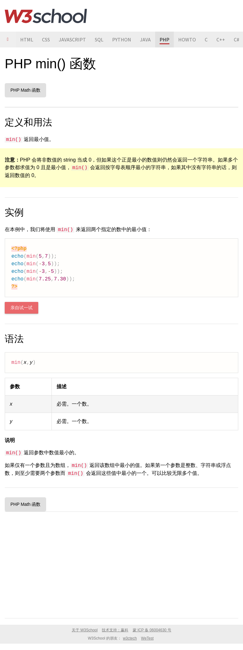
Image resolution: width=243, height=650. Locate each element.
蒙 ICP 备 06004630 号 (152, 630)
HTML (26, 39)
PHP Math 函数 (25, 90)
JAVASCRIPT (72, 39)
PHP (164, 39)
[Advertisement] (121, 563)
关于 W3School (85, 630)
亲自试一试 (21, 307)
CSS (46, 39)
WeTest (147, 638)
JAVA (145, 39)
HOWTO (187, 39)
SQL (99, 39)
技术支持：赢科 (115, 630)
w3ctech (130, 638)
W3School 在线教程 (46, 16)
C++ (220, 39)
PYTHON (121, 39)
